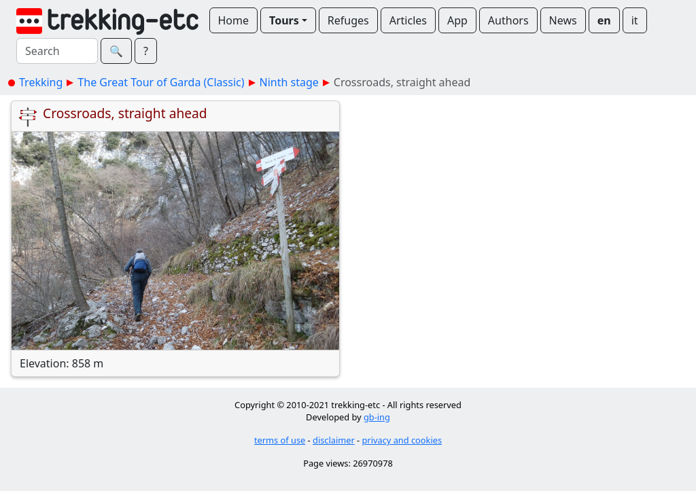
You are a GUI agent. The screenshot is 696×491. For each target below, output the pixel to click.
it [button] (634, 20)
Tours (284, 20)
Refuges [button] (348, 20)
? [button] (145, 50)
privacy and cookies (402, 440)
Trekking (41, 82)
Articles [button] (408, 20)
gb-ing (377, 417)
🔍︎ (116, 50)
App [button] (457, 20)
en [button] (604, 20)
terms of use (279, 440)
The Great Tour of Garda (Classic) (160, 82)
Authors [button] (508, 20)
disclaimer (334, 440)
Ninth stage (289, 82)
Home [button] (233, 20)
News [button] (563, 20)
